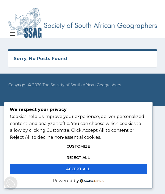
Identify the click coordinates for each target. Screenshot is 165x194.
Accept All (78, 169)
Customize (78, 146)
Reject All (78, 157)
